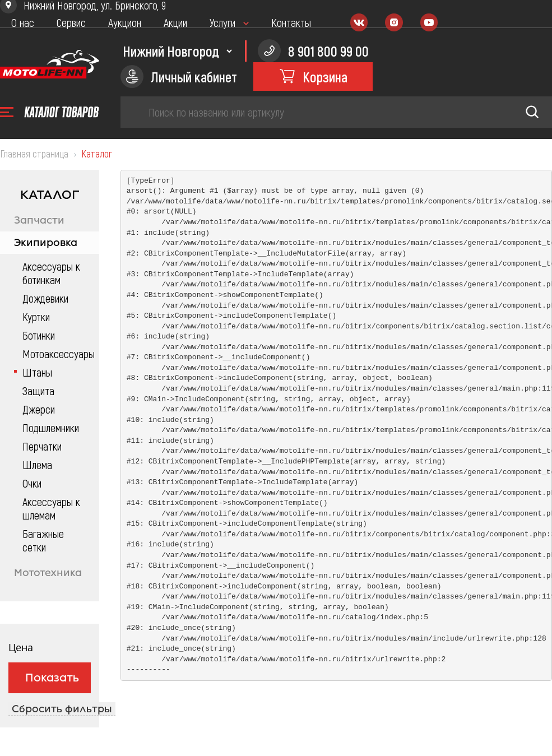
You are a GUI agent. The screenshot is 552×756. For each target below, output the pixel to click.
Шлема (37, 464)
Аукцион (124, 22)
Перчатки (42, 446)
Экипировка (45, 242)
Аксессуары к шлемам (51, 508)
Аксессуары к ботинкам (51, 272)
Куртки (36, 316)
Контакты (291, 22)
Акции (175, 22)
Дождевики (45, 298)
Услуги (222, 22)
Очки (31, 483)
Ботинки (38, 335)
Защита (38, 390)
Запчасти (39, 220)
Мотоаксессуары (55, 353)
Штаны (37, 372)
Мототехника (48, 573)
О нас (22, 22)
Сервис (71, 22)
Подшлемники (50, 427)
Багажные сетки (43, 540)
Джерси (38, 409)
